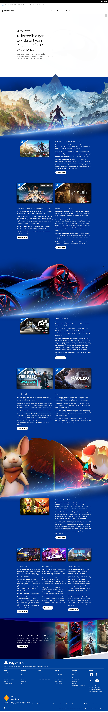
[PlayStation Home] (3, 4)
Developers (74, 679)
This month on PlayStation (14, 665)
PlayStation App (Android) (94, 685)
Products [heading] (23, 669)
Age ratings (74, 675)
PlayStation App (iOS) (93, 683)
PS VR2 (22, 675)
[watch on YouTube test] (46, 153)
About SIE (6, 671)
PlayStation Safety (59, 673)
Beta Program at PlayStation (95, 689)
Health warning (75, 677)
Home (5, 665)
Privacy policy (65, 706)
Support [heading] (57, 669)
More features (61, 9)
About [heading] (5, 669)
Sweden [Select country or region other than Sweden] (8, 706)
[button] (106, 14)
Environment (40, 671)
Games (6, 4)
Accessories (25, 4)
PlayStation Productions (9, 677)
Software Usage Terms (99, 706)
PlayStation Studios (8, 675)
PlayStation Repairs (59, 677)
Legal (60, 706)
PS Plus (19, 4)
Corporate (6, 679)
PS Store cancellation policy (78, 673)
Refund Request (58, 681)
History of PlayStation (8, 681)
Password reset (58, 679)
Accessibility (40, 673)
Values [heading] (39, 669)
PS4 (15, 4)
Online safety (41, 675)
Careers (5, 673)
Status (56, 675)
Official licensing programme (78, 684)
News (31, 4)
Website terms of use (75, 706)
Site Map (83, 706)
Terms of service (75, 671)
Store (36, 4)
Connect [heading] (91, 669)
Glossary (74, 681)
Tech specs (52, 9)
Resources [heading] (75, 669)
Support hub (57, 671)
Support (40, 4)
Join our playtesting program (95, 687)
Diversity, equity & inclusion (44, 677)
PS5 (11, 4)
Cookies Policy (89, 706)
